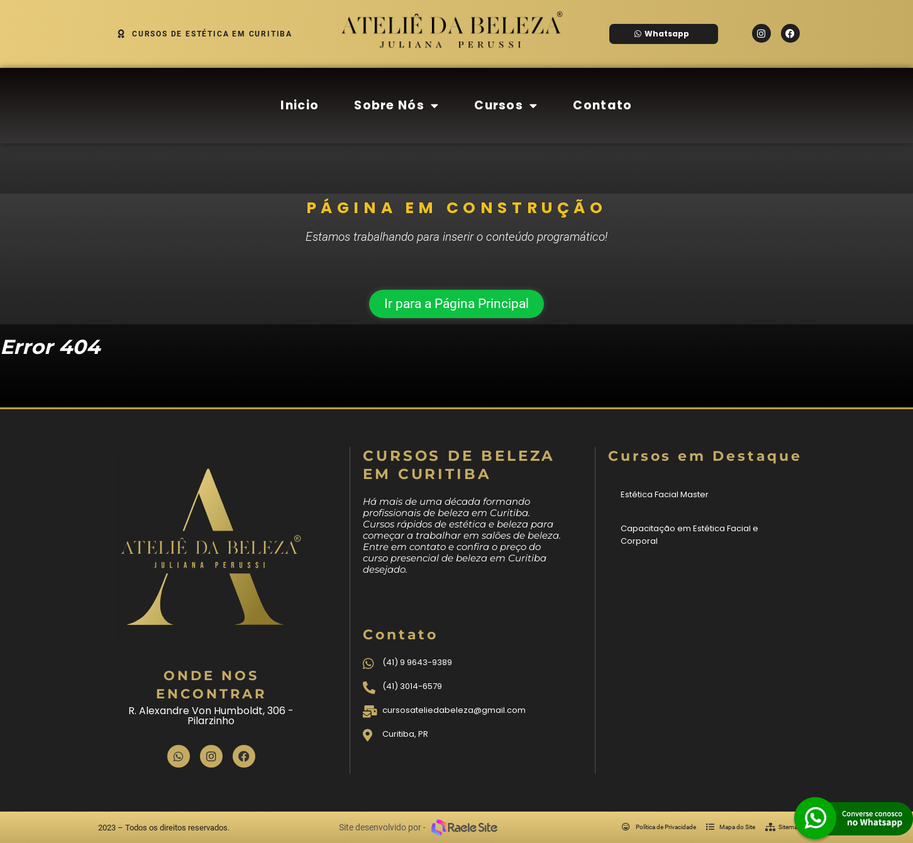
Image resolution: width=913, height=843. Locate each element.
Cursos (506, 105)
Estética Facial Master (665, 494)
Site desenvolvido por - (382, 827)
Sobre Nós (396, 105)
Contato (602, 105)
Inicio (299, 105)
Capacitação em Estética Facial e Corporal (689, 534)
